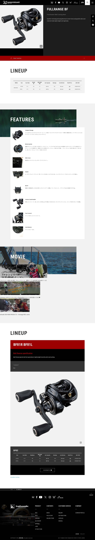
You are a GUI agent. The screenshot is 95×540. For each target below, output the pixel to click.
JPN (82, 2)
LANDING (37, 518)
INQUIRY (60, 513)
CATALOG (60, 518)
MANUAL (60, 521)
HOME (11, 489)
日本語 (77, 534)
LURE (36, 526)
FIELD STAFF (50, 515)
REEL (36, 515)
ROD (36, 513)
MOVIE (48, 513)
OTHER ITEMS (38, 529)
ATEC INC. (21, 538)
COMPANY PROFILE (80, 513)
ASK (69, 86)
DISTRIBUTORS (62, 515)
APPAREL (37, 523)
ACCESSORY (38, 521)
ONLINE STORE (50, 518)
